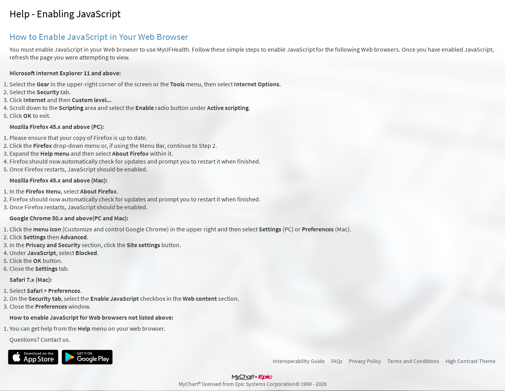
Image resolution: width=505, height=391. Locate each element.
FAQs (336, 361)
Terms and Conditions (413, 361)
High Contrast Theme (470, 361)
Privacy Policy (365, 361)
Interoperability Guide (299, 361)
